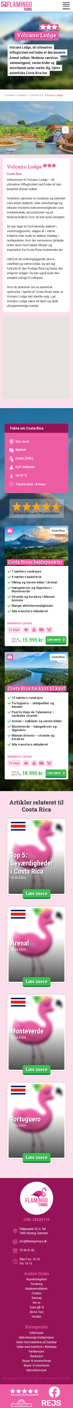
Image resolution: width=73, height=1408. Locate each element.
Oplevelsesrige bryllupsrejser (36, 1337)
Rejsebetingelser (36, 1279)
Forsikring (36, 1284)
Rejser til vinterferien (36, 1365)
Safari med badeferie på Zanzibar (36, 1342)
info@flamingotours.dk (33, 1241)
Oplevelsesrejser (36, 1370)
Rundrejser (36, 1356)
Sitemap (37, 1298)
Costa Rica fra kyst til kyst (36, 688)
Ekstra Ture (36, 1312)
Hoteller (36, 1316)
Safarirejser (36, 1333)
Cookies (36, 1293)
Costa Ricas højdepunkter (35, 562)
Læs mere (56, 640)
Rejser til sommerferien (36, 1361)
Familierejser (36, 1351)
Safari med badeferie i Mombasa (36, 1347)
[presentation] (65, 129)
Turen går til (36, 1307)
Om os (36, 1302)
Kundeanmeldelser (36, 1288)
